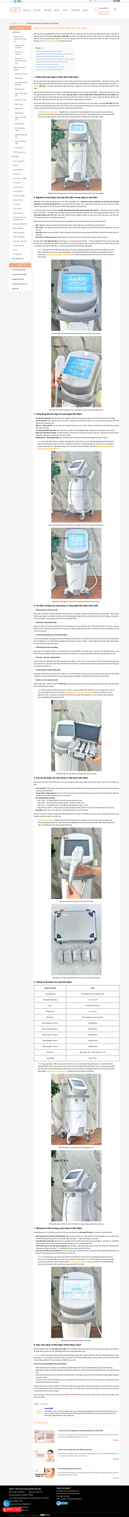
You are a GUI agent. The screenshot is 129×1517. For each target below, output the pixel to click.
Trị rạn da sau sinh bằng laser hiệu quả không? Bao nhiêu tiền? (80, 1431)
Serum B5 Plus (18, 200)
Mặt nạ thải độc (18, 228)
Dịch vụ (56, 10)
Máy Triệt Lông (19, 89)
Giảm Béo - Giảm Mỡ (20, 241)
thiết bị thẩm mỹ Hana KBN (50, 41)
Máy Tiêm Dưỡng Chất (20, 142)
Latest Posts (44, 1404)
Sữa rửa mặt (17, 209)
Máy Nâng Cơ (19, 113)
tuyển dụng (75, 10)
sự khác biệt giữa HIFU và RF (79, 1262)
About (36, 1404)
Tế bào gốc (17, 183)
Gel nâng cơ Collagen (20, 178)
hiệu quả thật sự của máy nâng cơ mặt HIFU (78, 692)
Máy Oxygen (19, 78)
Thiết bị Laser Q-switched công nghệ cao (20, 39)
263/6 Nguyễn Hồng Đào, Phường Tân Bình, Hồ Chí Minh (31, 1498)
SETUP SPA (16, 288)
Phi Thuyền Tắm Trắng (20, 129)
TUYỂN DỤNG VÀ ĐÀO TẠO (20, 284)
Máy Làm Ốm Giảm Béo (21, 94)
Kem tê (16, 165)
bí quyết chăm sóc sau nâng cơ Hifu (56, 1071)
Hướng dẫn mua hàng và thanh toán (67, 1491)
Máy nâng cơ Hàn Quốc (50, 112)
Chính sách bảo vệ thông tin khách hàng (68, 1499)
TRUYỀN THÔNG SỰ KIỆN (19, 274)
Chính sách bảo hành (63, 1496)
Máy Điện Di (19, 108)
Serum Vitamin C (19, 213)
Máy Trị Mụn (19, 104)
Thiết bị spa (16, 32)
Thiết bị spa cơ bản (19, 152)
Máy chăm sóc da (18, 258)
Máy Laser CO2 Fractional (20, 47)
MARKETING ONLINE (18, 279)
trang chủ (27, 10)
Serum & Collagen (19, 196)
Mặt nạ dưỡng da (19, 232)
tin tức (65, 10)
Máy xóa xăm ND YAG (20, 118)
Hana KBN (49, 1408)
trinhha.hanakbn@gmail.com (102, 1)
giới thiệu (37, 10)
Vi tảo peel (17, 204)
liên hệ (85, 10)
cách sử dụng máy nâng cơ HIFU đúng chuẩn (60, 254)
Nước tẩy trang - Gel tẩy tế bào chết (20, 218)
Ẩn (42, 48)
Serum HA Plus (18, 191)
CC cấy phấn (17, 254)
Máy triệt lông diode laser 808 (21, 84)
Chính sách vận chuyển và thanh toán (68, 1493)
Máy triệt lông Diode (21, 74)
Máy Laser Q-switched (19, 53)
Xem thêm (116, 1440)
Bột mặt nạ (17, 174)
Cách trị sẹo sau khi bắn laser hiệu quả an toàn (75, 1450)
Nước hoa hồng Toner (20, 224)
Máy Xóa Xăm (19, 124)
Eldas (15, 250)
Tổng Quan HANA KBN (19, 270)
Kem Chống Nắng (19, 237)
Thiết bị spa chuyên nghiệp (20, 68)
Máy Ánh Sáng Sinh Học (21, 136)
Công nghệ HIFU (47, 820)
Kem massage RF (19, 161)
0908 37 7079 (18, 1501)
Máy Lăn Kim (19, 148)
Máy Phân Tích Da (20, 100)
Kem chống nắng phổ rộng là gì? (69, 1469)
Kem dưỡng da (18, 170)
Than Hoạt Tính (18, 187)
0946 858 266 (26, 1504)
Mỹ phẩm (15, 156)
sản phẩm (47, 10)
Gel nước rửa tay (19, 245)
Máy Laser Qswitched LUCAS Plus (20, 61)
